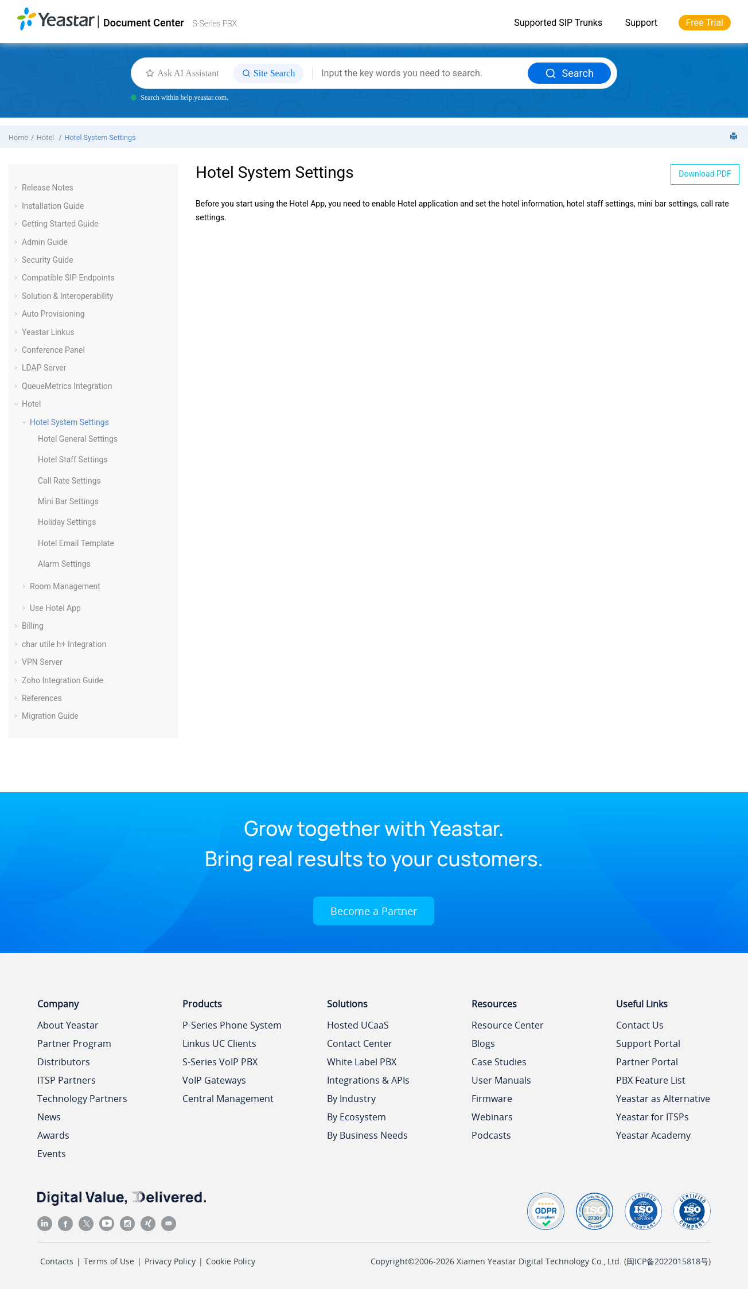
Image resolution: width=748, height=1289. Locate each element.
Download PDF (705, 173)
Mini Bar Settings (68, 501)
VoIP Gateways (214, 1080)
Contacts (56, 1261)
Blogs (483, 1043)
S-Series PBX (214, 23)
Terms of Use (109, 1261)
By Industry (351, 1098)
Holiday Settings (67, 522)
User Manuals (501, 1080)
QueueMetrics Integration (67, 386)
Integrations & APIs (368, 1080)
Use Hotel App (55, 608)
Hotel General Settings (78, 438)
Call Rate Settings (69, 480)
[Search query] (420, 73)
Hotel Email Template (76, 543)
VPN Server (42, 662)
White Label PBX (361, 1062)
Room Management (65, 586)
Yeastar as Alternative (663, 1098)
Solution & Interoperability (68, 296)
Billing (33, 625)
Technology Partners (82, 1098)
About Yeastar (68, 1025)
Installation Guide (53, 206)
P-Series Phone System (232, 1025)
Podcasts (491, 1135)
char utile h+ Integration (64, 644)
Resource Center (508, 1025)
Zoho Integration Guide (62, 680)
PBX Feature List (650, 1080)
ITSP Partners (66, 1080)
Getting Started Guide (60, 223)
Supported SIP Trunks (558, 22)
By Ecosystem (356, 1117)
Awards (53, 1135)
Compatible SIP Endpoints (68, 277)
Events (51, 1153)
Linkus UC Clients (219, 1043)
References (42, 698)
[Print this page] (734, 137)
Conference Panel (53, 350)
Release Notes (47, 187)
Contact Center (359, 1043)
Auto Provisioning (53, 313)
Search (569, 73)
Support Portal (648, 1043)
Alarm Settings (64, 563)
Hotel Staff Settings (73, 459)
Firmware (492, 1098)
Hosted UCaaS (358, 1025)
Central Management (228, 1098)
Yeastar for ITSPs (652, 1117)
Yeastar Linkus (48, 332)
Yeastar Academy (653, 1135)
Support (641, 22)
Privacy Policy (170, 1261)
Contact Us (640, 1025)
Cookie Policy (230, 1261)
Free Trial (704, 22)
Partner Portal (647, 1062)
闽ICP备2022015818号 (667, 1261)
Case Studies (499, 1062)
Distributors (63, 1062)
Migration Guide (50, 716)
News (49, 1117)
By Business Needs (367, 1135)
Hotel (46, 137)
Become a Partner (373, 911)
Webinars (492, 1117)
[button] (17, 187)
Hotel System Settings (99, 137)
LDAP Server (44, 367)
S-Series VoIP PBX (220, 1062)
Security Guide (47, 259)
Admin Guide (45, 242)
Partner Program (74, 1043)
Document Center (143, 23)
